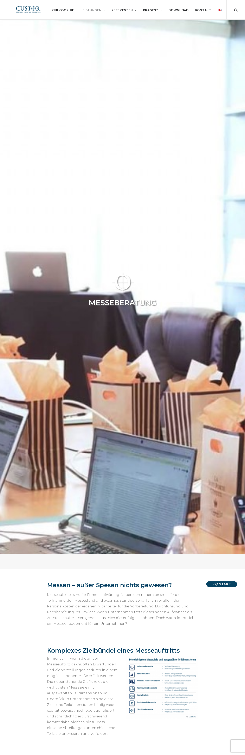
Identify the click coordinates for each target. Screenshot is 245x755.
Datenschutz (84, 723)
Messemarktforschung (116, 433)
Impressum (83, 717)
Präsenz (184, 16)
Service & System (26, 717)
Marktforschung (25, 710)
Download (211, 16)
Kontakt (81, 704)
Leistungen (125, 16)
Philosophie (95, 16)
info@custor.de (202, 715)
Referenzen (156, 16)
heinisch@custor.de (64, 643)
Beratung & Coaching (29, 723)
